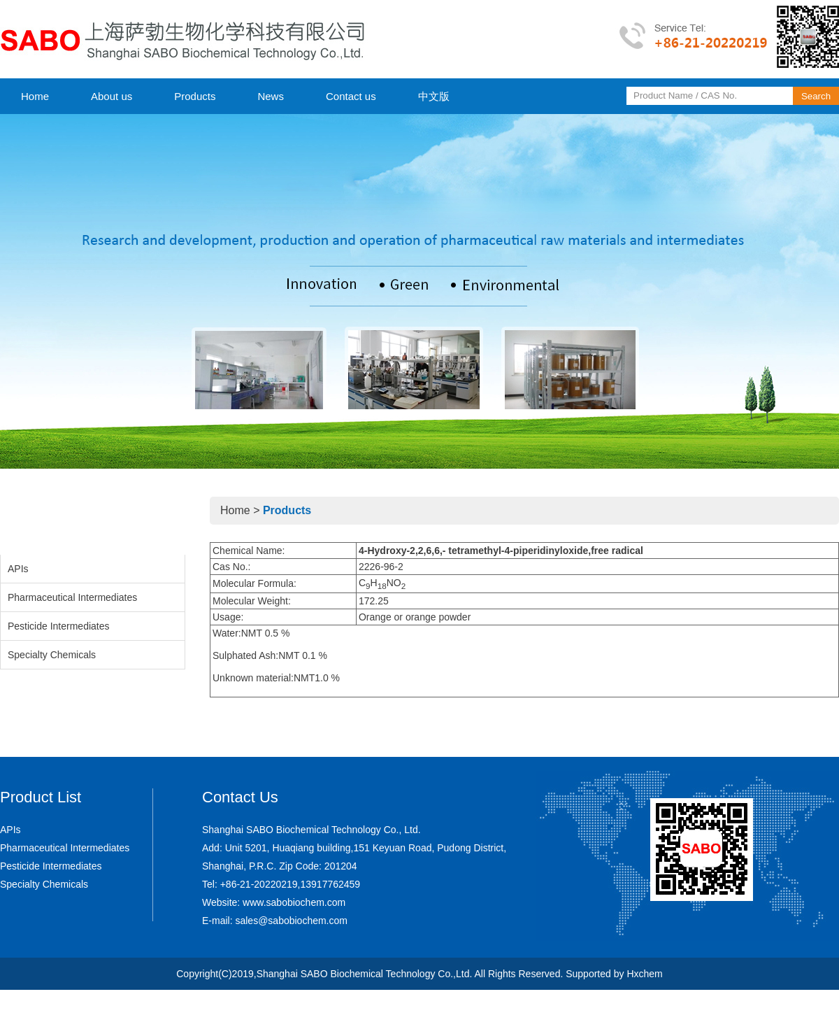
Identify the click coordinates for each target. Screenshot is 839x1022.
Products (194, 96)
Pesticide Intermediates (59, 626)
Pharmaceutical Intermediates (72, 597)
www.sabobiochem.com (294, 902)
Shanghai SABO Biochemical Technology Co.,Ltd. (365, 973)
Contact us (351, 96)
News (270, 96)
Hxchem (644, 973)
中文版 (434, 96)
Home (35, 96)
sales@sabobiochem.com (291, 920)
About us (111, 96)
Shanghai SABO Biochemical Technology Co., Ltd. (311, 829)
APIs (18, 568)
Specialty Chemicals (52, 654)
